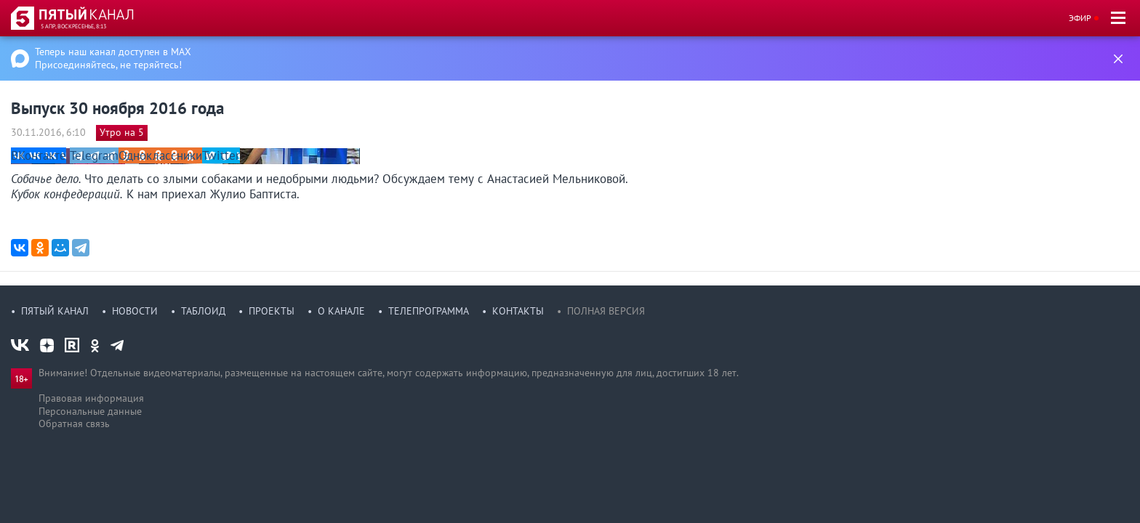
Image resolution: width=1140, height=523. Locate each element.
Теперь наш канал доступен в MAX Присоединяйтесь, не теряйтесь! (113, 58)
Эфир (1080, 17)
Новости (135, 310)
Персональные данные (90, 411)
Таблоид (203, 310)
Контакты (518, 310)
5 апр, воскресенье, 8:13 (73, 26)
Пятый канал (55, 310)
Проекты (271, 310)
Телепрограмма (428, 310)
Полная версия (606, 310)
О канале (341, 310)
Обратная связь (74, 423)
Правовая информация (91, 398)
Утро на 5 (122, 132)
